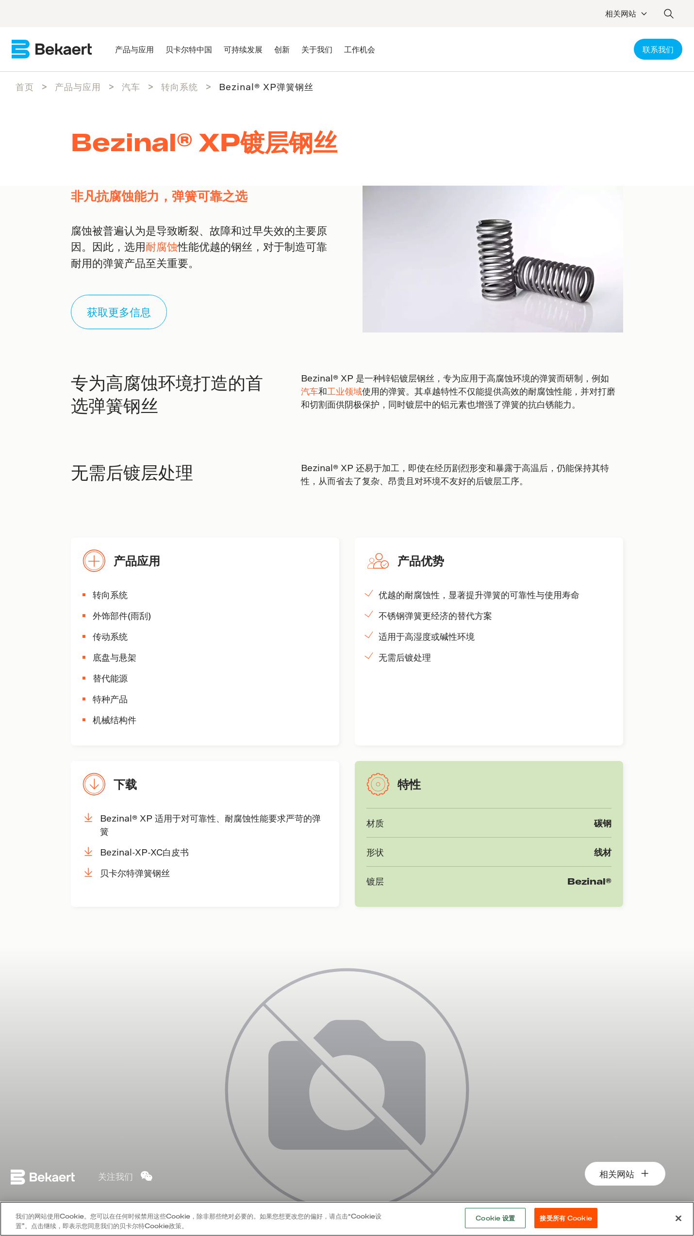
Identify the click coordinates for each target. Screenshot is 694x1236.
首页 (25, 86)
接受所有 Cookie (566, 1217)
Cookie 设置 (495, 1217)
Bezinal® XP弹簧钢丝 (266, 86)
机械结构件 (114, 719)
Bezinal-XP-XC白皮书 (144, 852)
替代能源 (110, 678)
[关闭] (678, 1218)
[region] (347, 1219)
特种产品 (110, 699)
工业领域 (344, 391)
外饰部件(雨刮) (122, 615)
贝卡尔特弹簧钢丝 (135, 873)
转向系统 (179, 86)
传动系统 (110, 636)
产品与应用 (78, 86)
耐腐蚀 (162, 246)
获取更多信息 (119, 311)
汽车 (131, 86)
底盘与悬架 (114, 657)
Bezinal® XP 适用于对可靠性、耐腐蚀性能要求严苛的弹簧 (210, 824)
